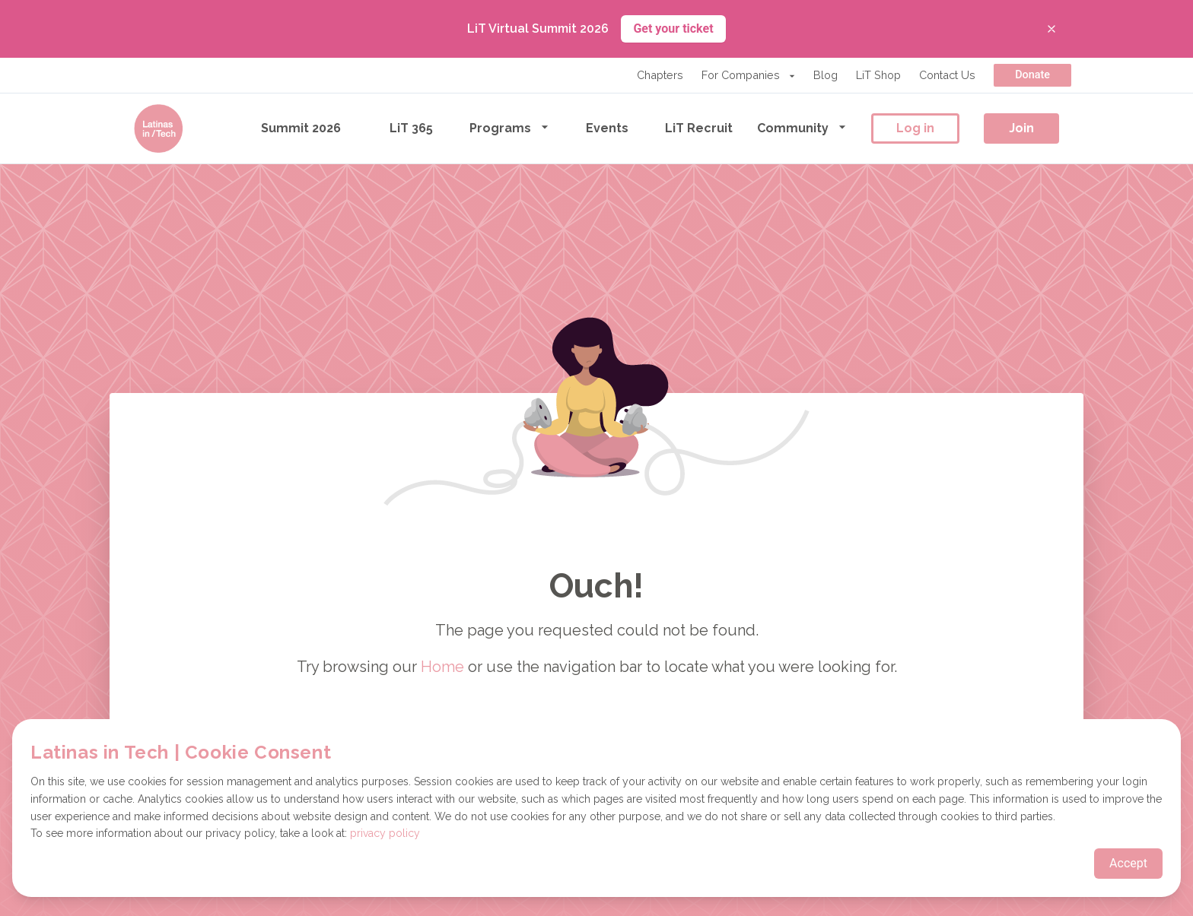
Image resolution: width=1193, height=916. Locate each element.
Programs (509, 127)
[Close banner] (1051, 29)
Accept (1128, 863)
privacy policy (385, 833)
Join (1021, 128)
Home (442, 667)
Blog (825, 74)
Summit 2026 (301, 128)
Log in (915, 128)
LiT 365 (411, 128)
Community (802, 127)
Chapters (660, 74)
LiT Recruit (699, 128)
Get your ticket (673, 28)
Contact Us (947, 74)
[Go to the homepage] (158, 128)
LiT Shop (878, 74)
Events (607, 128)
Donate (1032, 74)
